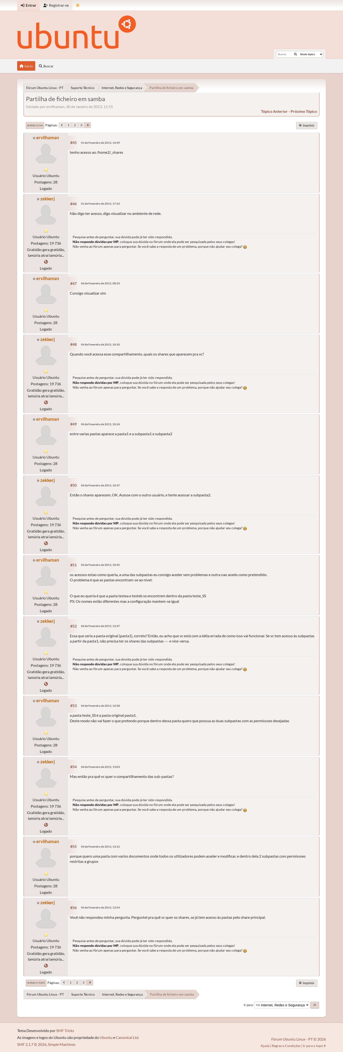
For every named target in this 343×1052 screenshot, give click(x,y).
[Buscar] (295, 54)
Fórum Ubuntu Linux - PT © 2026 (298, 1039)
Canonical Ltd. (127, 1037)
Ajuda (265, 1046)
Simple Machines (62, 1044)
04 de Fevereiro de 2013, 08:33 (100, 283)
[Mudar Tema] (77, 5)
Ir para (248, 1005)
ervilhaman (47, 137)
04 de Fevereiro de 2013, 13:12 (100, 846)
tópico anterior (274, 111)
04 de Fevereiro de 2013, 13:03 (100, 766)
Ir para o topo (36, 982)
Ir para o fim (35, 125)
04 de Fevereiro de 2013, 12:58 (100, 705)
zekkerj (47, 198)
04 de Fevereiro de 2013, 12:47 (100, 625)
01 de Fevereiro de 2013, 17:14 (100, 203)
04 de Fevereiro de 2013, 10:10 (100, 344)
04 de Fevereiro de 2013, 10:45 (100, 564)
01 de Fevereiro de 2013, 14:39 (100, 142)
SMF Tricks (65, 1030)
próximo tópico (304, 111)
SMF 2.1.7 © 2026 (31, 1044)
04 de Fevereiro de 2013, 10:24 (100, 424)
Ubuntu (106, 1037)
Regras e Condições (286, 1046)
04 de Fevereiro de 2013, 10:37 (100, 485)
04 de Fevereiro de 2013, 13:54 (100, 907)
